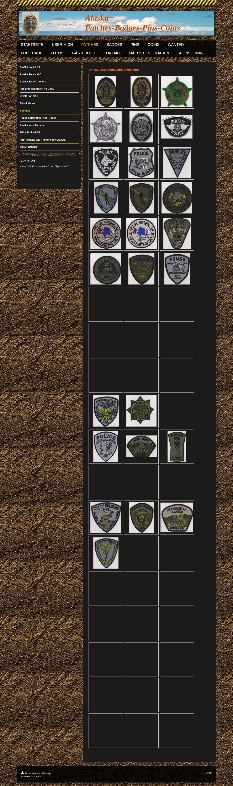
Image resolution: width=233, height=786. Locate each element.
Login (209, 772)
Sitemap (46, 773)
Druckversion (31, 773)
